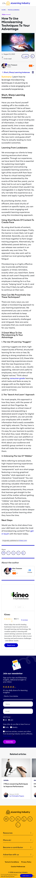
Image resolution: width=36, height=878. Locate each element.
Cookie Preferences (18, 866)
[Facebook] (6, 819)
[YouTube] (24, 819)
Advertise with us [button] (18, 854)
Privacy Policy (26, 862)
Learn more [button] (7, 736)
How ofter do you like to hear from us (17, 724)
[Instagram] (18, 824)
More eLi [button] (18, 840)
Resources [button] (18, 833)
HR (6, 720)
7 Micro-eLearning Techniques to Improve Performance (16, 785)
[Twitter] (12, 819)
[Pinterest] (30, 819)
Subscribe (9, 742)
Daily (6, 727)
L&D (11, 720)
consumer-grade (17, 378)
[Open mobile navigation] (3, 3)
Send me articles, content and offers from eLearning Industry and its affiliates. (18, 733)
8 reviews (24, 620)
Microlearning (13, 10)
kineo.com (23, 541)
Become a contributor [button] (18, 847)
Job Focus (7, 717)
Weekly (13, 727)
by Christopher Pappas (17, 796)
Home (4, 10)
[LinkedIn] (18, 819)
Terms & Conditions (12, 862)
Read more (11, 645)
